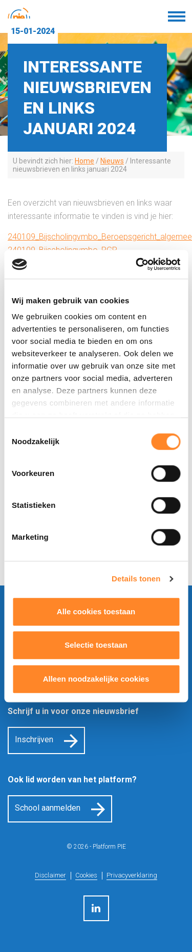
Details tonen (136, 578)
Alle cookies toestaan (96, 611)
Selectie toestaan (96, 644)
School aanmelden (47, 808)
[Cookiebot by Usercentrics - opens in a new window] (136, 264)
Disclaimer (50, 875)
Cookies (86, 875)
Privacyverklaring (131, 875)
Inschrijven (34, 739)
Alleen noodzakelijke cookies (96, 678)
